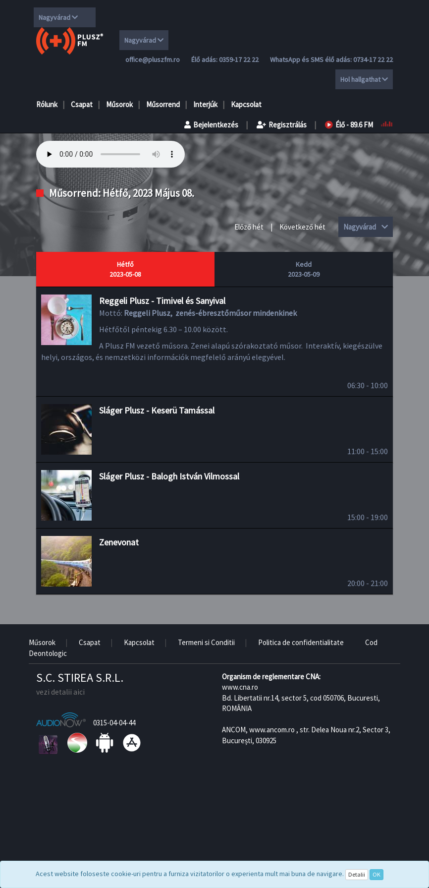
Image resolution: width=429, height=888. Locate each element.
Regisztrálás (282, 124)
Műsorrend (163, 104)
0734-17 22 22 (373, 59)
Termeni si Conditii (206, 642)
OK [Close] (376, 874)
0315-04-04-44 (114, 722)
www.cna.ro (240, 687)
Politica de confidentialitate (301, 642)
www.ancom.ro (272, 729)
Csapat (82, 104)
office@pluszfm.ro (152, 59)
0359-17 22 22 (239, 59)
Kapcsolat (246, 104)
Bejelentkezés (211, 124)
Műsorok (119, 104)
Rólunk (46, 104)
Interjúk (205, 104)
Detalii (356, 874)
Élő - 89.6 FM (349, 124)
